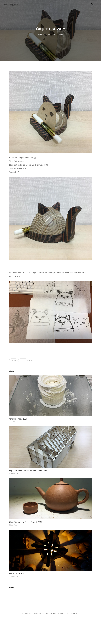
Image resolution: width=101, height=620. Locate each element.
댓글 (11, 587)
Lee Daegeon (10, 4)
